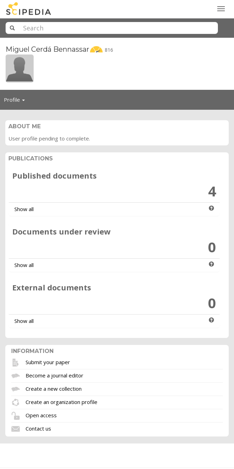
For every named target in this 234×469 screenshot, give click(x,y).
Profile (16, 101)
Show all (24, 208)
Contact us (38, 428)
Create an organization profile (61, 401)
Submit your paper (48, 361)
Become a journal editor (54, 374)
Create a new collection (54, 388)
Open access (41, 414)
